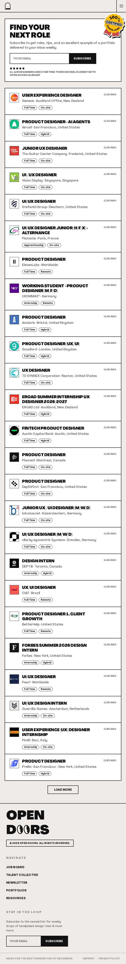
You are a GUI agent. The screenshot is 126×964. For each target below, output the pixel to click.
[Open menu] (121, 6)
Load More (63, 789)
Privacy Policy (109, 958)
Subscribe (82, 58)
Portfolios (16, 890)
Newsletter (16, 882)
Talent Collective (22, 875)
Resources (16, 898)
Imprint (88, 958)
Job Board (15, 867)
